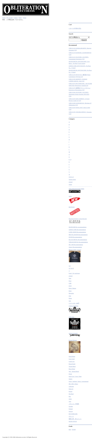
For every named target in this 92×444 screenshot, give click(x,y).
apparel (70, 182)
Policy (20, 17)
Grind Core (72, 361)
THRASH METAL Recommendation (78, 242)
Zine (70, 296)
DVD (70, 286)
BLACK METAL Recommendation (78, 239)
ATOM (74, 429)
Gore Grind (72, 359)
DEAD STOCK (73, 421)
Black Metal (72, 369)
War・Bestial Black (74, 371)
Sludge (70, 379)
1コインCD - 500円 (74, 303)
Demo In (71, 389)
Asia (70, 401)
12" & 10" (71, 268)
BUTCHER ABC (73, 414)
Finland (71, 409)
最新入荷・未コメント (75, 418)
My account (10, 17)
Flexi (70, 281)
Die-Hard (71, 394)
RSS (70, 429)
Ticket (70, 184)
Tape (70, 278)
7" (69, 271)
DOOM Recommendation (75, 237)
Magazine (71, 293)
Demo (70, 298)
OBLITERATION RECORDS (76, 190)
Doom (70, 374)
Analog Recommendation (75, 247)
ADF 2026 (75, 323)
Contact (16, 17)
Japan (70, 399)
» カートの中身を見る (75, 28)
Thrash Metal (72, 366)
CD (69, 266)
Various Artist (72, 179)
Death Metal (72, 356)
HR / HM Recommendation (76, 244)
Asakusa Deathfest (75, 309)
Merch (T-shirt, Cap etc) (75, 255)
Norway (71, 411)
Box (70, 396)
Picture (70, 391)
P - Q (70, 159)
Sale (70, 300)
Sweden (71, 406)
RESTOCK (75, 210)
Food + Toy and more (74, 273)
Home (3, 17)
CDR (70, 283)
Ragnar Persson (75, 346)
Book (70, 291)
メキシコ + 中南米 (74, 404)
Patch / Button (72, 288)
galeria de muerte (75, 335)
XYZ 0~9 (71, 177)
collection (71, 386)
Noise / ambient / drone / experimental (78, 381)
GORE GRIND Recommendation (77, 232)
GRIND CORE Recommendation (77, 229)
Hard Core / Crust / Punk (75, 376)
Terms (24, 17)
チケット (71, 416)
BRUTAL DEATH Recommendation (78, 234)
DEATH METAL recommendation (77, 227)
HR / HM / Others (73, 384)
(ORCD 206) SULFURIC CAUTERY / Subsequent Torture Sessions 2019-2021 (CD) (79, 94)
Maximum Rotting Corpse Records (78, 221)
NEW (75, 200)
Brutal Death (72, 364)
